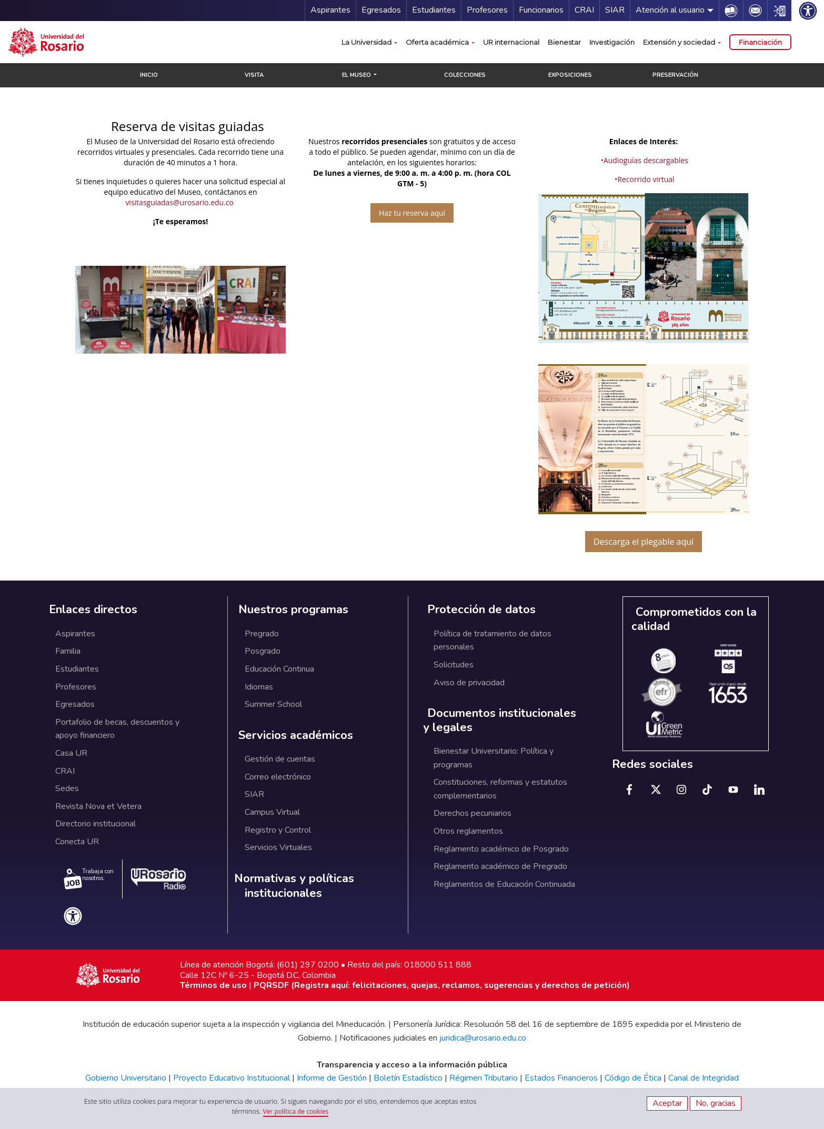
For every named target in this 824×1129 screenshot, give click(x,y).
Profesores (487, 10)
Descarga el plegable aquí (644, 541)
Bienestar (564, 42)
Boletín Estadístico (408, 1078)
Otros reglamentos (468, 831)
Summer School (273, 704)
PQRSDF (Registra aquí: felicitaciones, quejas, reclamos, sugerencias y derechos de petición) (442, 985)
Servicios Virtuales (278, 847)
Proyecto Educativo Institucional (231, 1078)
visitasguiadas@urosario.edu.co (179, 202)
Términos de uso (213, 985)
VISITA (254, 75)
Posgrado (262, 651)
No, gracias (716, 1103)
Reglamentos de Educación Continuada (504, 884)
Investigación (612, 42)
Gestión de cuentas (280, 759)
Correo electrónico (278, 777)
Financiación (760, 42)
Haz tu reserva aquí (412, 213)
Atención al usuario (670, 10)
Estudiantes (434, 10)
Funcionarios (541, 10)
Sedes (67, 788)
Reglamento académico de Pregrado (500, 866)
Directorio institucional (95, 824)
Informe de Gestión (332, 1078)
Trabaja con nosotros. (89, 878)
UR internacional (511, 42)
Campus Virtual (272, 812)
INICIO (149, 75)
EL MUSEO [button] (357, 75)
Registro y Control (278, 830)
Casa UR (71, 753)
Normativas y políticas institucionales (294, 886)
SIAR (615, 10)
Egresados (381, 10)
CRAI (584, 10)
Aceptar (667, 1103)
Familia (68, 651)
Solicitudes (454, 665)
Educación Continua (279, 669)
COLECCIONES (465, 75)
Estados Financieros (561, 1078)
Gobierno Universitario (125, 1078)
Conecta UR (77, 841)
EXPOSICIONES (570, 75)
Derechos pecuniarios (472, 813)
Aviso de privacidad (469, 682)
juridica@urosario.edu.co (482, 1038)
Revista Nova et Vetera (98, 806)
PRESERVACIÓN (675, 75)
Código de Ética (633, 1078)
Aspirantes (330, 10)
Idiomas (259, 687)
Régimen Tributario (483, 1078)
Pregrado (262, 634)
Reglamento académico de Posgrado (501, 849)
